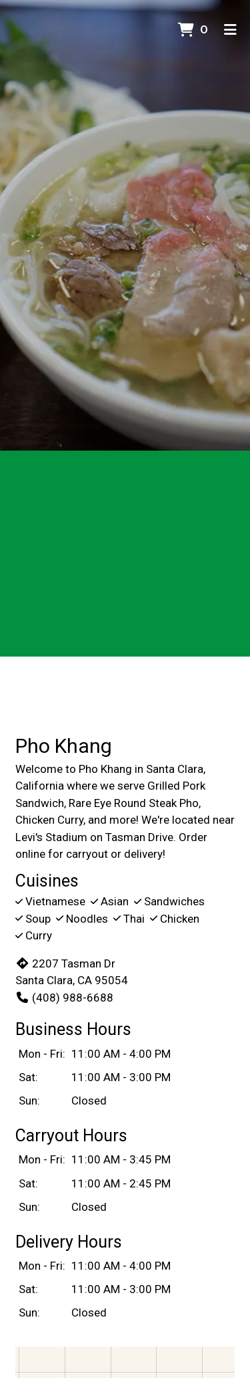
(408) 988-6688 (64, 997)
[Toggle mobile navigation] (230, 30)
